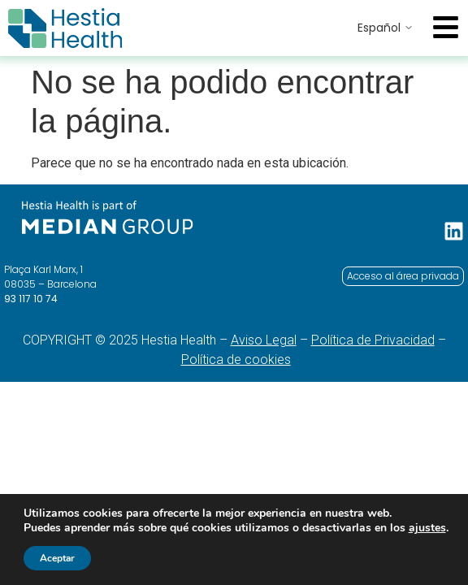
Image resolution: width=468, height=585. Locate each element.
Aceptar (57, 558)
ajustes (427, 528)
